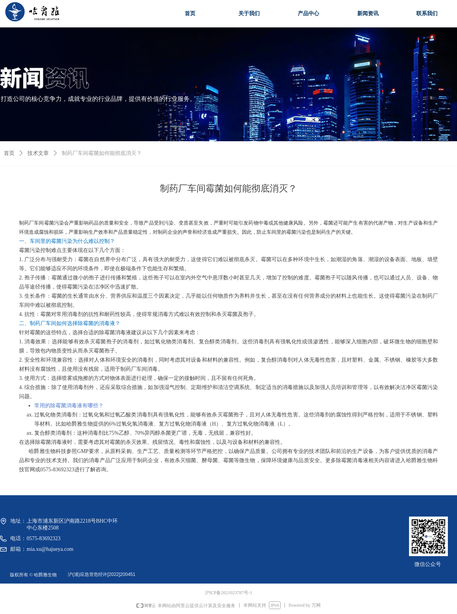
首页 (9, 153)
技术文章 (38, 153)
